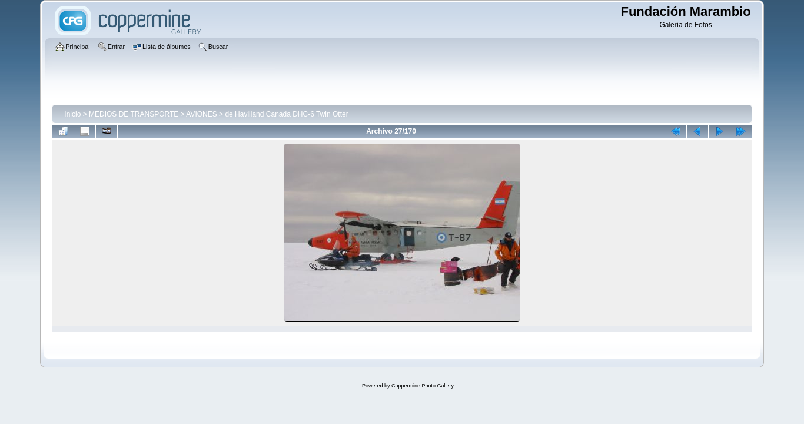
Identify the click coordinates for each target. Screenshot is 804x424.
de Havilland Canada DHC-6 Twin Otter (286, 114)
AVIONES (201, 114)
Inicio (72, 114)
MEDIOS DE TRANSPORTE (133, 114)
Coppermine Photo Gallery (422, 386)
